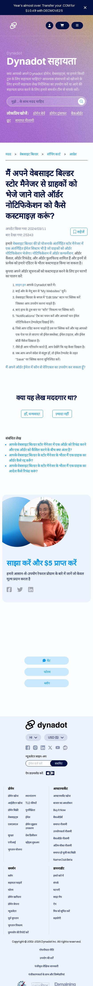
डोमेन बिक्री (13, 810)
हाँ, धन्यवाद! (32, 414)
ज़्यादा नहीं (62, 414)
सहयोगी (57, 918)
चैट (46, 661)
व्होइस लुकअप (32, 842)
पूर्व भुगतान (13, 918)
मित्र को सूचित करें (61, 911)
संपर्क (56, 882)
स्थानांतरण (31, 795)
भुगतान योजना (15, 849)
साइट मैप (57, 896)
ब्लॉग (47, 683)
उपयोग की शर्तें (46, 958)
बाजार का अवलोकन (62, 803)
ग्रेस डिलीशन (31, 835)
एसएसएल (13, 824)
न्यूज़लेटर (12, 911)
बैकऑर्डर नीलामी (61, 838)
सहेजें (78, 231)
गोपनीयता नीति (46, 949)
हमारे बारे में (58, 875)
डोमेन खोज (13, 795)
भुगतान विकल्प (15, 925)
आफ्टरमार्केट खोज (62, 795)
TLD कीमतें (31, 803)
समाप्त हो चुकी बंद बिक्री (64, 852)
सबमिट (59, 763)
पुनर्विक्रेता (30, 810)
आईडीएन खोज (15, 803)
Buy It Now (59, 810)
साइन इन (21, 285)
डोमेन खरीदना (14, 896)
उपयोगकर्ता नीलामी (62, 831)
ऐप (54, 904)
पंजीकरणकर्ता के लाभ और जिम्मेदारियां (46, 974)
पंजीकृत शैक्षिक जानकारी (46, 966)
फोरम (47, 672)
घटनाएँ (56, 889)
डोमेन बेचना (13, 904)
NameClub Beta (62, 859)
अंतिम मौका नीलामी (62, 845)
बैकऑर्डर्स (58, 817)
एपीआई (12, 842)
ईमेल (28, 817)
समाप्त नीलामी (60, 824)
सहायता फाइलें (15, 882)
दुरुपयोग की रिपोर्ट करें (18, 932)
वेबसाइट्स (13, 817)
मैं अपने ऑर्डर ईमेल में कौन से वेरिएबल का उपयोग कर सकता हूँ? (45, 367)
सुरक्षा (11, 835)
